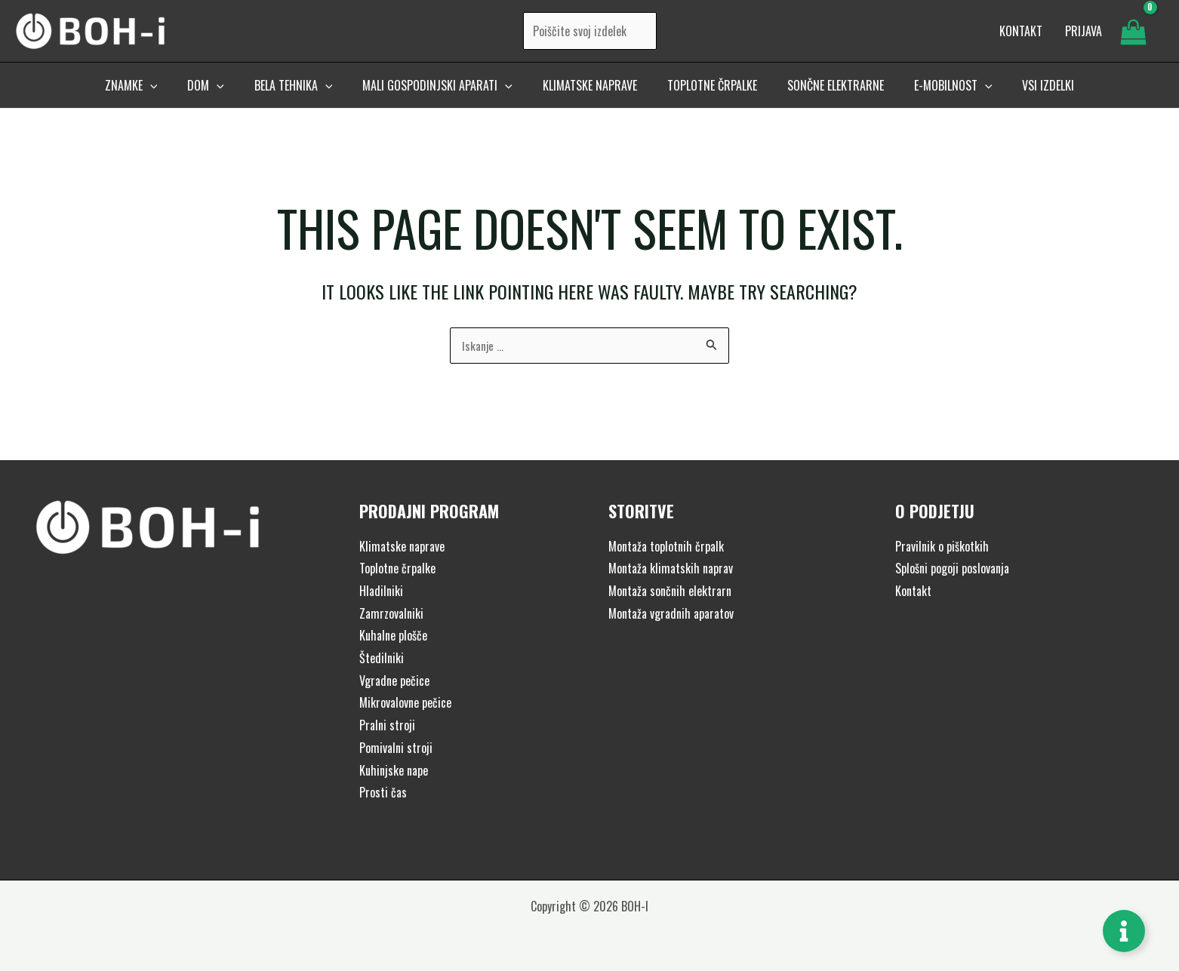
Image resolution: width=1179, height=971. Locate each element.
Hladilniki (381, 591)
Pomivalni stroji (396, 748)
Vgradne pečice (394, 680)
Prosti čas (383, 792)
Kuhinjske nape (393, 770)
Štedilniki (381, 658)
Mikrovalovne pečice (405, 703)
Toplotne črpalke (397, 568)
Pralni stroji (387, 725)
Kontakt (913, 591)
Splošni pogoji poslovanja (952, 568)
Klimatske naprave (402, 546)
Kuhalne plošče (393, 635)
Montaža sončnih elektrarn (669, 591)
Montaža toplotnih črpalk (666, 546)
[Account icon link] (1083, 36)
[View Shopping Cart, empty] (1133, 36)
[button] (155, 95)
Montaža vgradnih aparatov (671, 613)
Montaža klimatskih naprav (670, 568)
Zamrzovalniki (391, 613)
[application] (174, 95)
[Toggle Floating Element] (1124, 931)
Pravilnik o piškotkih (942, 546)
